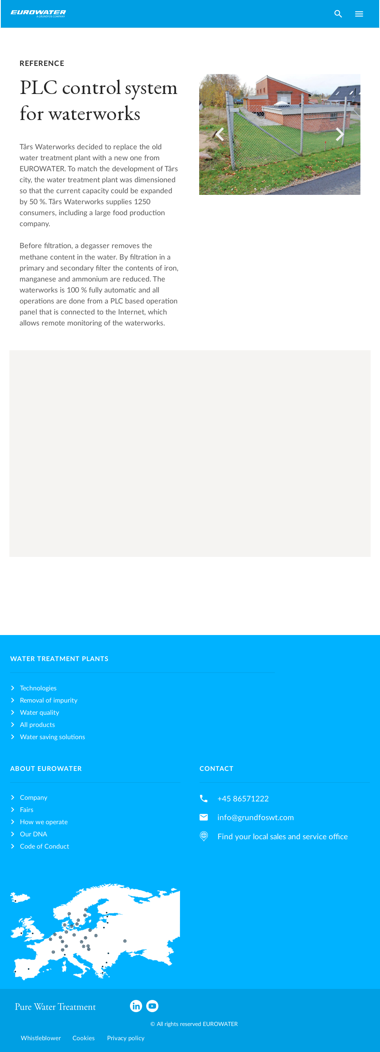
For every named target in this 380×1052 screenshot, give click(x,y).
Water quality (39, 712)
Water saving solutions (52, 737)
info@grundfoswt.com (255, 818)
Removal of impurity (48, 700)
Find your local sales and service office (282, 837)
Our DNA (33, 834)
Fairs (26, 810)
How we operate (44, 822)
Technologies (38, 688)
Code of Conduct (44, 846)
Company (33, 797)
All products (37, 725)
